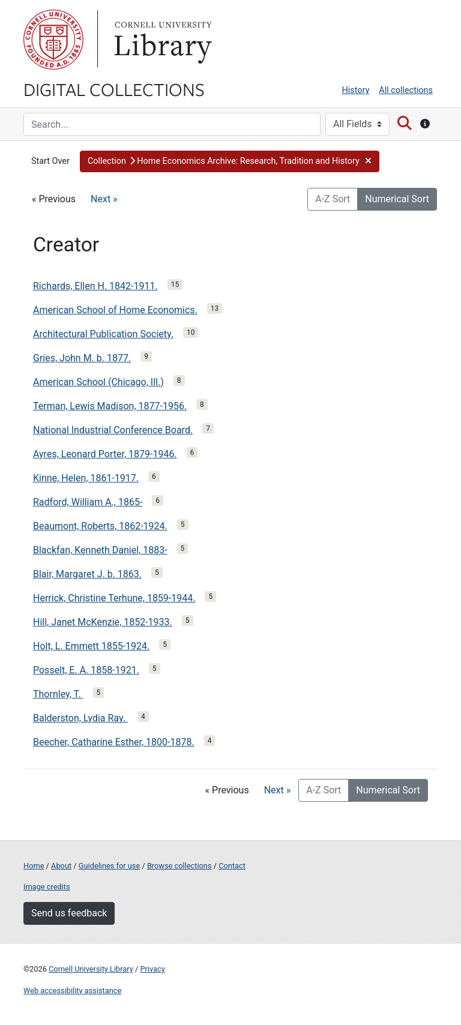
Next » (104, 199)
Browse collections (179, 865)
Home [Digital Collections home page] (33, 865)
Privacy (152, 968)
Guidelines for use (109, 865)
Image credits (46, 886)
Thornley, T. (58, 694)
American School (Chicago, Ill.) (98, 382)
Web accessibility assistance (72, 990)
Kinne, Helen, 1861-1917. (86, 478)
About (61, 865)
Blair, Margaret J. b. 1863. (87, 574)
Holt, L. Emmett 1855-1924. (91, 646)
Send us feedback (69, 913)
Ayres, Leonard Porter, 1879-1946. (105, 454)
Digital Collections (114, 88)
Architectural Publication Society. (103, 334)
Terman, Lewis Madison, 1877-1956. (110, 406)
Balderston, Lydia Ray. (80, 718)
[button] (229, 161)
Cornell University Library (91, 968)
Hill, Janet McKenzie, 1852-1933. (102, 622)
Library (161, 40)
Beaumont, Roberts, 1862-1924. (100, 526)
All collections (406, 90)
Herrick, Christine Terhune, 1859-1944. (114, 598)
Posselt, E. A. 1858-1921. (86, 670)
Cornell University (53, 40)
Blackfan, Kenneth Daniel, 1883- (100, 550)
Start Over (50, 161)
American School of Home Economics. (115, 310)
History (356, 90)
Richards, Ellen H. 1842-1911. (95, 286)
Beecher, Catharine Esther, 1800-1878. (113, 742)
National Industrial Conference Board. (113, 430)
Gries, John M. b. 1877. (82, 358)
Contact (232, 865)
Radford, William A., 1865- (87, 502)
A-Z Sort (332, 199)
